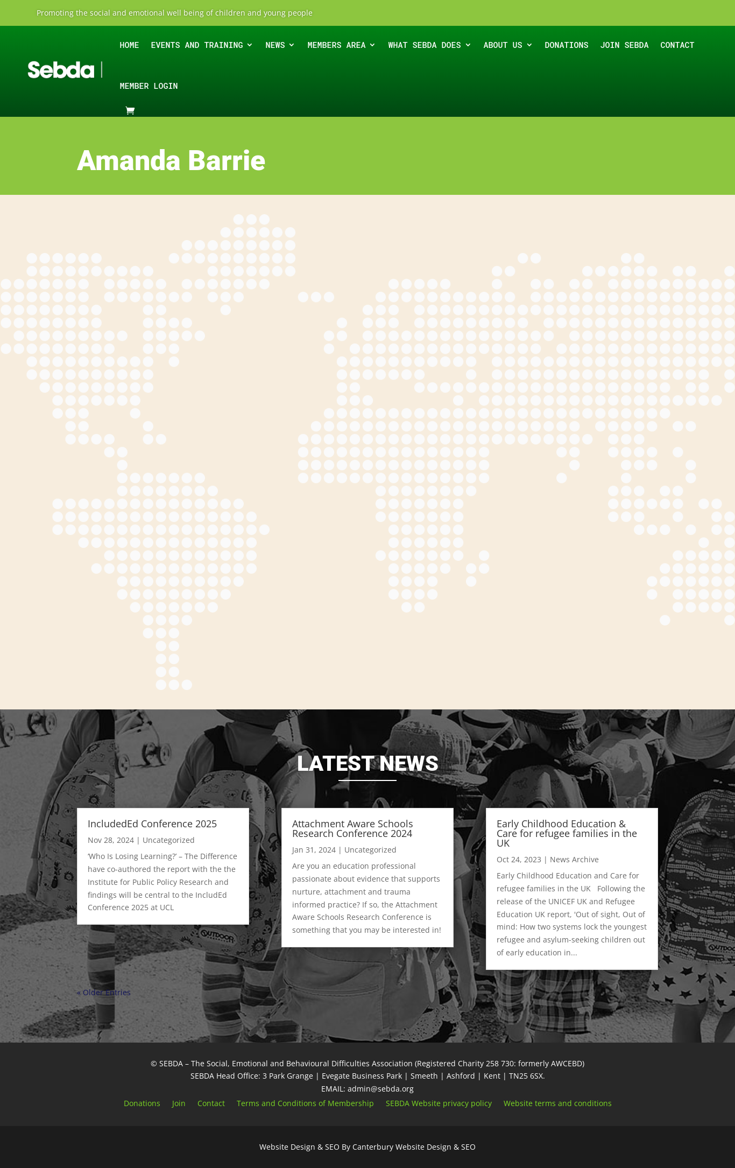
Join (179, 1104)
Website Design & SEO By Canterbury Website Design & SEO (367, 1147)
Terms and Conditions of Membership (305, 1104)
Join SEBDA (624, 44)
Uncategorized (169, 840)
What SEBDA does (424, 44)
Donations (567, 44)
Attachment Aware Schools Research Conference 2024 (352, 828)
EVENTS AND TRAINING (197, 44)
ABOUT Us (503, 44)
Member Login (148, 85)
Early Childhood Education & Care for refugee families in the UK (567, 833)
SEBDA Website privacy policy (439, 1104)
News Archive (574, 859)
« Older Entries (104, 992)
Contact (678, 44)
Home (129, 44)
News (275, 44)
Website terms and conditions (558, 1104)
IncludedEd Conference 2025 (152, 823)
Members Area (336, 44)
